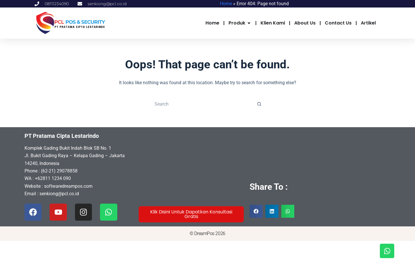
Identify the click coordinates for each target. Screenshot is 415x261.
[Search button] (259, 104)
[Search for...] (202, 104)
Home (226, 3)
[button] (256, 211)
